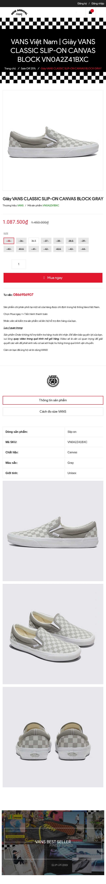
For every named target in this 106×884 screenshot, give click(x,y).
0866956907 (23, 295)
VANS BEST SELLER (53, 841)
